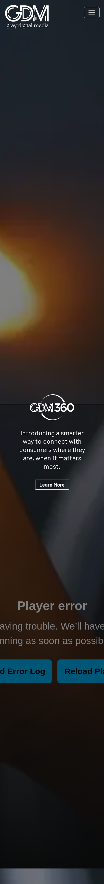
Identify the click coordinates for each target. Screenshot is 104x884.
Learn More (52, 485)
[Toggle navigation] (92, 12)
